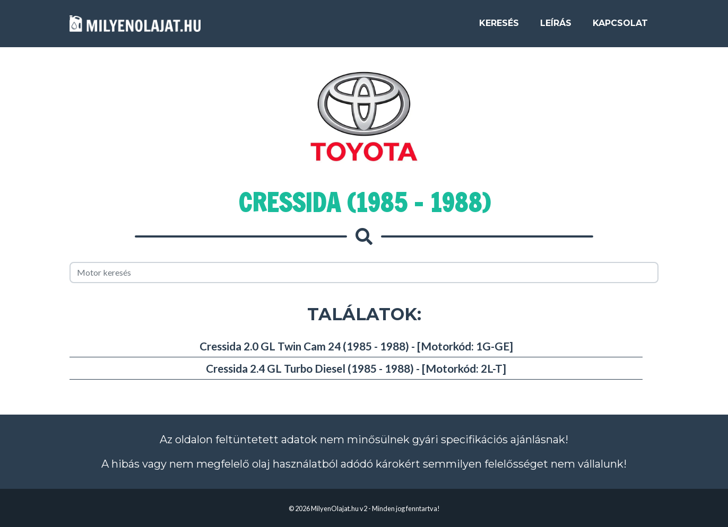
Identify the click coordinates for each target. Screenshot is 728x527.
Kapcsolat (620, 27)
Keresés (499, 27)
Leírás (555, 27)
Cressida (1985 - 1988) (364, 203)
